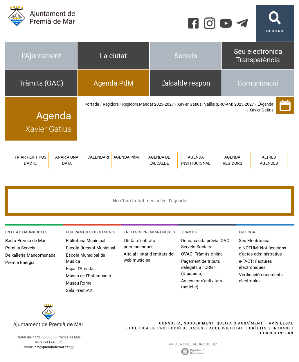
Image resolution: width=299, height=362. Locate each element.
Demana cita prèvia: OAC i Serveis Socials (206, 243)
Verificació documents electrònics (261, 277)
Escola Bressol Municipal (90, 248)
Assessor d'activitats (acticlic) (201, 284)
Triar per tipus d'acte (30, 160)
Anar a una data (66, 160)
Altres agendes (269, 160)
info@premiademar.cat (52, 347)
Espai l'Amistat (80, 268)
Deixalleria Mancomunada (30, 255)
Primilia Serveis (20, 248)
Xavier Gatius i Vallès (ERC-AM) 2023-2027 (215, 104)
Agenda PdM (113, 83)
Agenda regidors (232, 160)
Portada (91, 104)
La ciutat (113, 56)
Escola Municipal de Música (85, 258)
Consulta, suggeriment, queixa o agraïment (211, 323)
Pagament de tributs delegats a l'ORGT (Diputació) (200, 267)
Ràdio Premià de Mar (25, 240)
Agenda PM (126, 157)
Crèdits (258, 328)
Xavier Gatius (261, 110)
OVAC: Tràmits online (202, 254)
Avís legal (281, 323)
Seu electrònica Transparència (258, 55)
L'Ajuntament (41, 56)
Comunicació (258, 83)
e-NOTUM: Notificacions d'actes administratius (262, 251)
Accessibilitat (226, 328)
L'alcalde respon (185, 83)
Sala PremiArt (79, 290)
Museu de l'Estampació (88, 275)
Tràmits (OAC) (41, 83)
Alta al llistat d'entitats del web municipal (149, 257)
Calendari (98, 157)
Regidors (111, 104)
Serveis (185, 56)
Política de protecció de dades (166, 328)
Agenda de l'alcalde (159, 160)
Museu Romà (78, 283)
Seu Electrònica (254, 240)
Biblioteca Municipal (85, 240)
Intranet (283, 328)
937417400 (49, 342)
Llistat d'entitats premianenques (139, 243)
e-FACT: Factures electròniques (255, 264)
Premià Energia (20, 262)
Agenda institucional (195, 160)
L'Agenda (265, 104)
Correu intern (277, 333)
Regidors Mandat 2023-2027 (148, 104)
